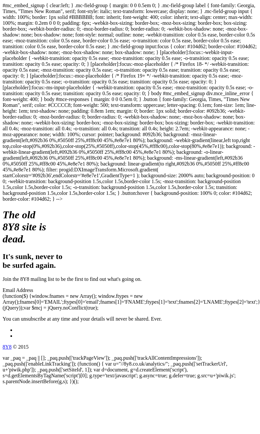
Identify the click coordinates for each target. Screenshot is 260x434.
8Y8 (7, 347)
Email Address (18, 290)
